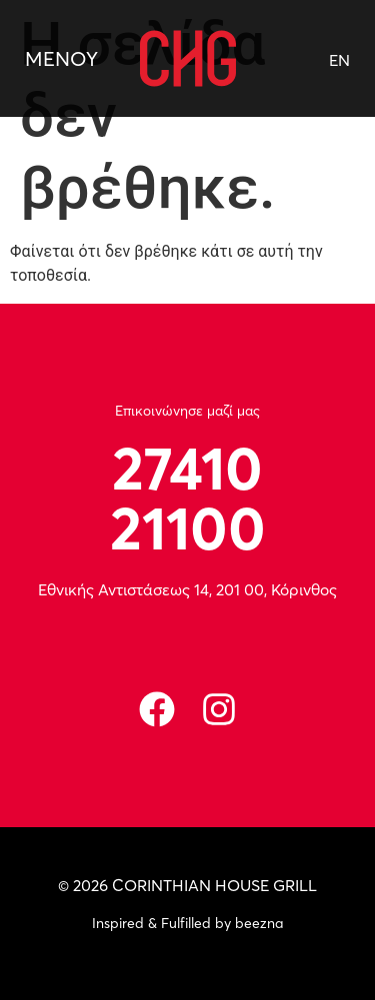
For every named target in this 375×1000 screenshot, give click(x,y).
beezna (259, 923)
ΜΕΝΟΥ (61, 58)
